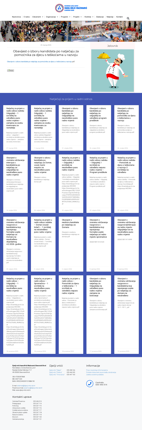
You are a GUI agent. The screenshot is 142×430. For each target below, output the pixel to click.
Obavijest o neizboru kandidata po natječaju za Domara (70, 223)
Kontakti (119, 17)
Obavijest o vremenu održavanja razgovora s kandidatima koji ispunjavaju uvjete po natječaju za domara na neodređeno (126, 287)
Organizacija (52, 16)
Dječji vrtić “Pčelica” (55, 372)
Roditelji (89, 16)
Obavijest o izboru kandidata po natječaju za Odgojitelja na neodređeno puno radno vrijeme (70, 114)
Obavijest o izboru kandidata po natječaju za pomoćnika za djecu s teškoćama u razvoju (39, 62)
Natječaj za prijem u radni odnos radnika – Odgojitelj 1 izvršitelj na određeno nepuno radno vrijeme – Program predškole (99, 164)
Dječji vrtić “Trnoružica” (57, 374)
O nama (27, 17)
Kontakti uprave (22, 396)
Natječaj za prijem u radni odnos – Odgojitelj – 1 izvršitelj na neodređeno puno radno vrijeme (15, 284)
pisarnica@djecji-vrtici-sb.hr (33, 388)
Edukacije (100, 17)
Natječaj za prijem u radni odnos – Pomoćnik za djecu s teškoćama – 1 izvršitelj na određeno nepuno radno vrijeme (71, 285)
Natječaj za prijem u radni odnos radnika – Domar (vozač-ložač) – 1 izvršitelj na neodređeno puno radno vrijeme (43, 226)
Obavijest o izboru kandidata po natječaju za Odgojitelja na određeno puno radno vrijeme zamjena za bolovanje (98, 287)
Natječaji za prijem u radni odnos (71, 99)
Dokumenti (37, 16)
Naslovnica (16, 17)
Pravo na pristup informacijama (97, 370)
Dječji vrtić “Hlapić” (55, 370)
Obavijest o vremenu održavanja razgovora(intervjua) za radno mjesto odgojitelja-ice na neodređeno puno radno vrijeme (126, 227)
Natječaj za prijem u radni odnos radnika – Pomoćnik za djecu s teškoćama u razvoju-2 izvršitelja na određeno (126, 164)
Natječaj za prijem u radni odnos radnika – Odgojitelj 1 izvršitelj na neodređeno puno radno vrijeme (71, 163)
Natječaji (110, 17)
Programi (65, 16)
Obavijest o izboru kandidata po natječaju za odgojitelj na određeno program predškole (98, 114)
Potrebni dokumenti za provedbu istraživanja (101, 372)
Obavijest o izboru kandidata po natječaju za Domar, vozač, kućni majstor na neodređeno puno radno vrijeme (43, 164)
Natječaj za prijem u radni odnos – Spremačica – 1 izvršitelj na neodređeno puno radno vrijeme (43, 284)
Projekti (77, 16)
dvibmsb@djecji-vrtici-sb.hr (26, 386)
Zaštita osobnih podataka (95, 374)
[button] (128, 18)
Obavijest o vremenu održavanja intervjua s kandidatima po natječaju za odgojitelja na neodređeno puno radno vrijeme (15, 166)
